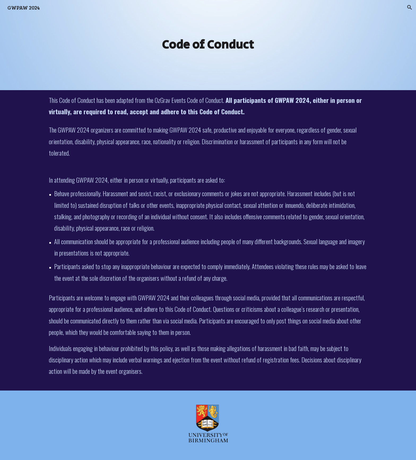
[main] (208, 45)
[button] (409, 7)
